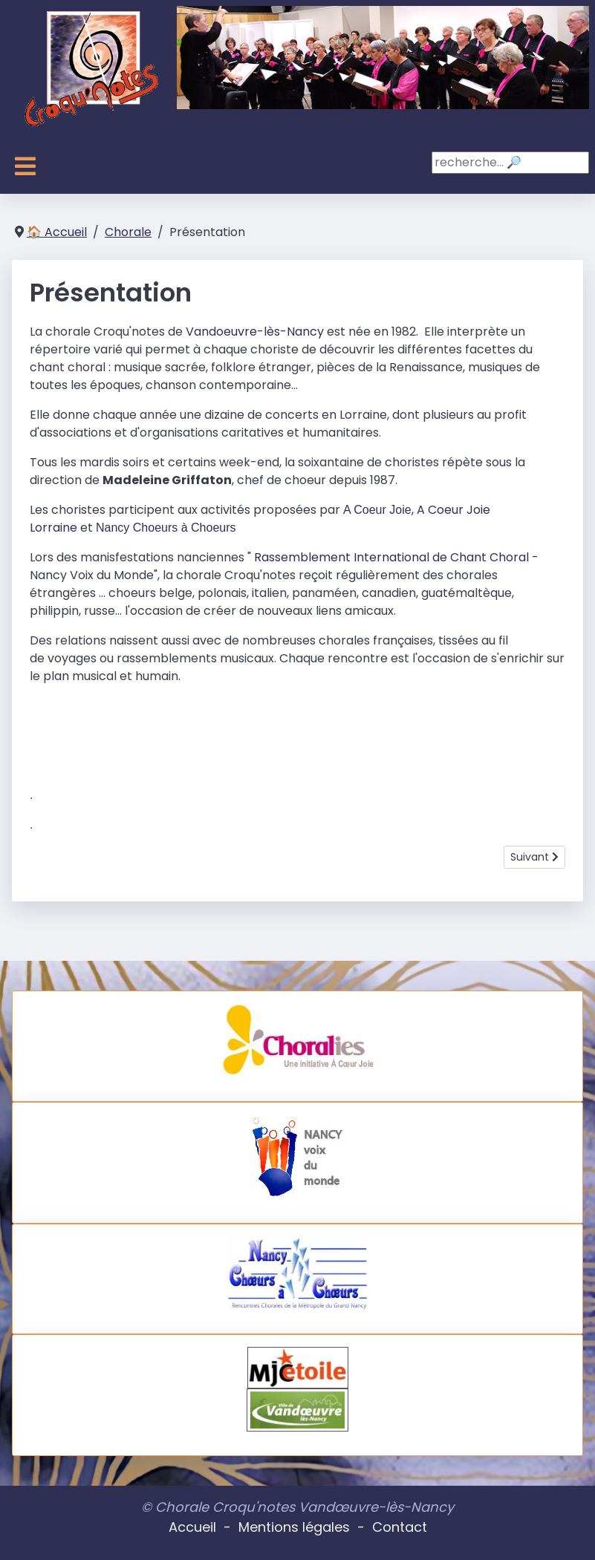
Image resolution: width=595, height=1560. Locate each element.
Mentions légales (294, 1527)
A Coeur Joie (377, 509)
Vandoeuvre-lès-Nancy (255, 331)
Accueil (192, 1527)
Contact (399, 1527)
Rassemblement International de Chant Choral (393, 557)
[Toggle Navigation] (25, 166)
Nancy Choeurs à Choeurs (166, 527)
